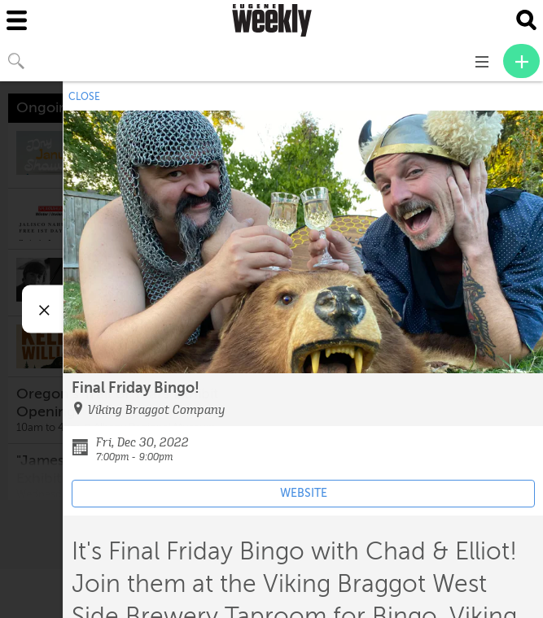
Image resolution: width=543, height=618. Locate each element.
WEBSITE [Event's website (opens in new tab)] (303, 493)
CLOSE (84, 96)
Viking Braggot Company (156, 410)
